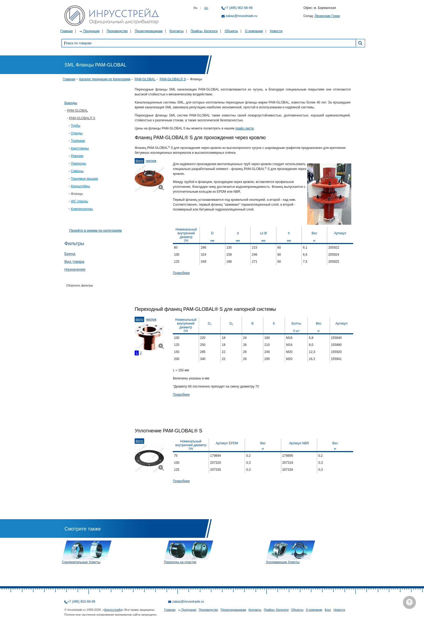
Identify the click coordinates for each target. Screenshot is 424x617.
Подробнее (181, 273)
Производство (117, 31)
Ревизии (77, 156)
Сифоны (77, 171)
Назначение (74, 269)
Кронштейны (80, 186)
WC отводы (79, 201)
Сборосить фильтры (79, 285)
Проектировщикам (149, 31)
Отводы (76, 133)
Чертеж (151, 161)
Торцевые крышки (84, 179)
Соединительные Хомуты (81, 562)
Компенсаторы (82, 209)
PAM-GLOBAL (145, 79)
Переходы (78, 163)
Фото (139, 161)
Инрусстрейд (113, 609)
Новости (276, 31)
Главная (66, 31)
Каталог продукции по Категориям (104, 79)
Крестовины (80, 148)
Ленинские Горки (327, 16)
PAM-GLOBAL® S (173, 79)
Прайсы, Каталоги (204, 31)
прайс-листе (244, 128)
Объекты (231, 31)
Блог (328, 609)
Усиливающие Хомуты (283, 562)
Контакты (177, 31)
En (206, 7)
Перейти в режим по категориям (95, 230)
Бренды (70, 103)
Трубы (75, 126)
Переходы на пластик (180, 562)
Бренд (69, 254)
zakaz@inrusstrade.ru (241, 16)
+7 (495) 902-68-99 (239, 8)
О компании (254, 31)
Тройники (78, 141)
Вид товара (74, 261)
